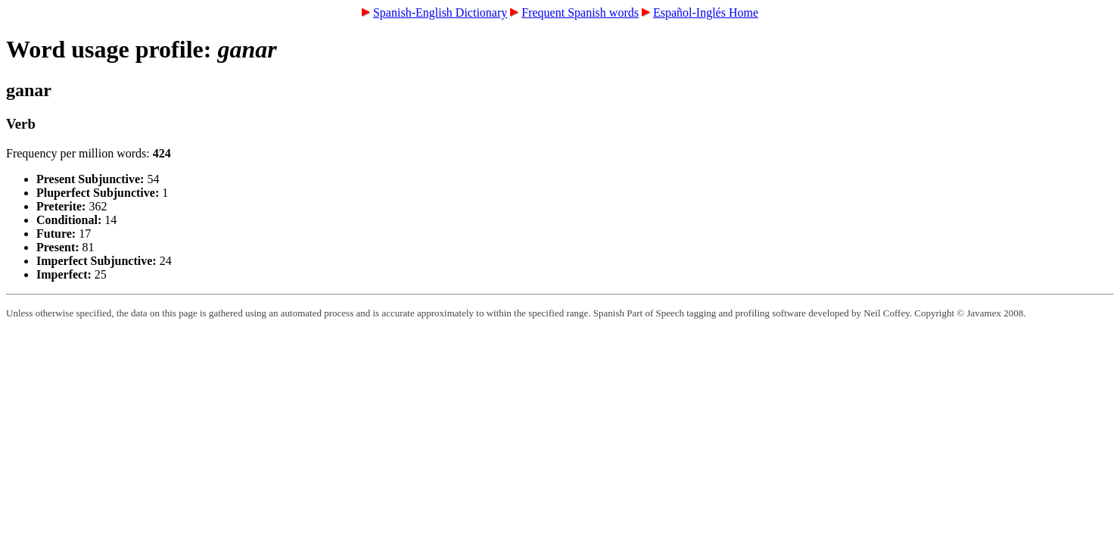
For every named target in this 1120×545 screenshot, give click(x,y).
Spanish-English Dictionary (440, 12)
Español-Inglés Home (705, 12)
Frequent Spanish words (580, 12)
